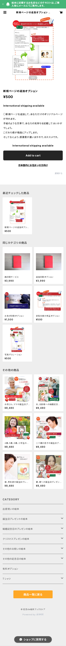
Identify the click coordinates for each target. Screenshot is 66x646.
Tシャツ (7, 578)
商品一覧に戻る (33, 594)
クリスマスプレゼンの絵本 (16, 538)
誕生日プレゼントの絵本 (15, 519)
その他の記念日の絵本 (14, 558)
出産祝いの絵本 (11, 509)
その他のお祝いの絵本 (14, 548)
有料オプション (10, 568)
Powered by (33, 614)
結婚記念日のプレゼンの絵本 (18, 528)
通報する (59, 173)
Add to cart (33, 155)
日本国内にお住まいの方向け (33, 165)
